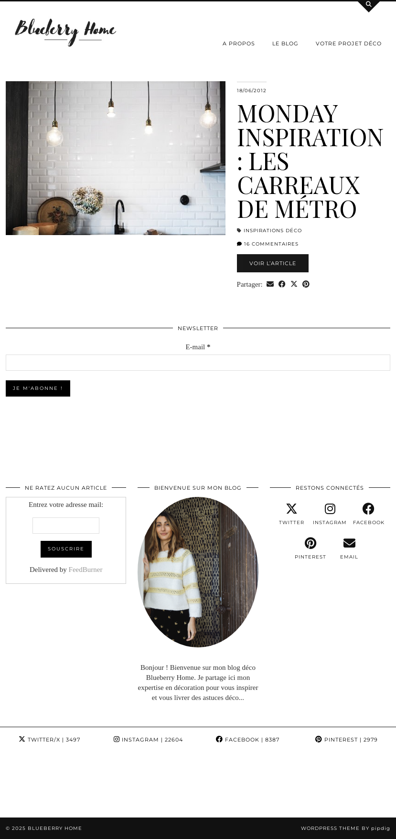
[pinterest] (310, 548)
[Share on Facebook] (282, 285)
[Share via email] (270, 285)
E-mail (197, 347)
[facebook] (368, 514)
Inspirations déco (273, 230)
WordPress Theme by (345, 828)
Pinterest (346, 739)
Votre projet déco (349, 43)
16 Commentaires (268, 244)
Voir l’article (272, 263)
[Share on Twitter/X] (294, 285)
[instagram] (329, 514)
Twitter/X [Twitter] (49, 739)
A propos (239, 43)
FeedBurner (86, 569)
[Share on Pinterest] (306, 285)
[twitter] (291, 514)
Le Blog (285, 43)
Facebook (247, 739)
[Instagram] (33, 784)
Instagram (148, 739)
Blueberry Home (55, 828)
